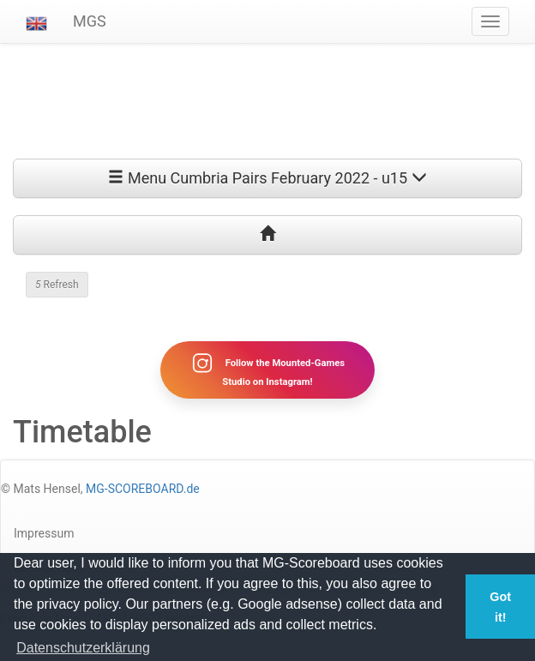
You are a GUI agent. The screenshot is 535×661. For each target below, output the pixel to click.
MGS (89, 21)
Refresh (57, 285)
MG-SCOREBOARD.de (143, 489)
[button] (36, 21)
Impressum (44, 533)
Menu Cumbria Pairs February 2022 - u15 (267, 178)
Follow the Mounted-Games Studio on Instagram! (267, 370)
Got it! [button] (500, 607)
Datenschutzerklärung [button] (83, 647)
